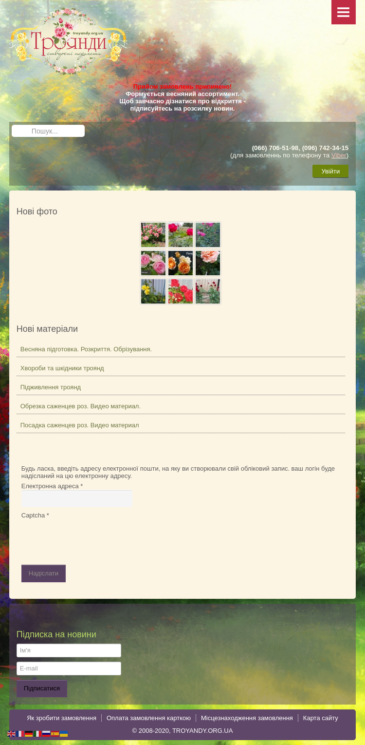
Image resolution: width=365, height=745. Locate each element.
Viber (339, 155)
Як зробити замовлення (61, 718)
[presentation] (95, 538)
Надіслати (43, 573)
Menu (343, 12)
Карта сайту (320, 718)
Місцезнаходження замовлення (247, 718)
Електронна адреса (52, 486)
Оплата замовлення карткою (149, 718)
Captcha (35, 515)
